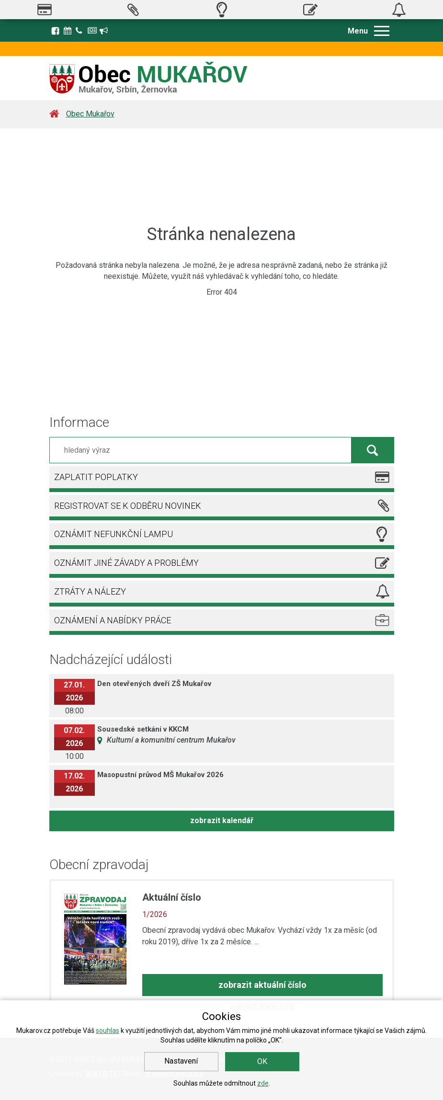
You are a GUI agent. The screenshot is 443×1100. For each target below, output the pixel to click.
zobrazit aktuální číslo (262, 985)
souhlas (107, 1030)
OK (262, 1061)
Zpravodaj (92, 30)
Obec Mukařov (90, 113)
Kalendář (68, 30)
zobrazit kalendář (221, 820)
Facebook (55, 30)
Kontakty (80, 30)
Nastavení (181, 1061)
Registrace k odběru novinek (104, 30)
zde (263, 1083)
